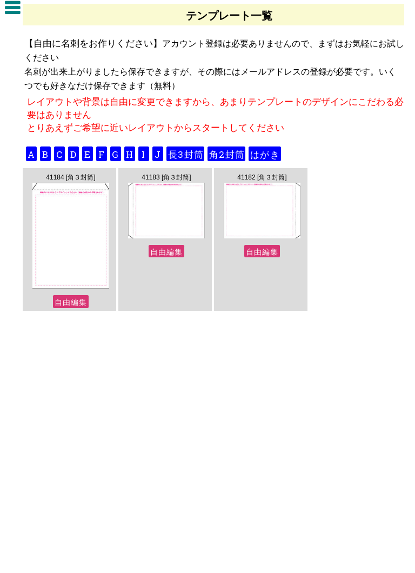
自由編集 (71, 302)
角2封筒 (227, 154)
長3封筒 (186, 154)
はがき (265, 154)
